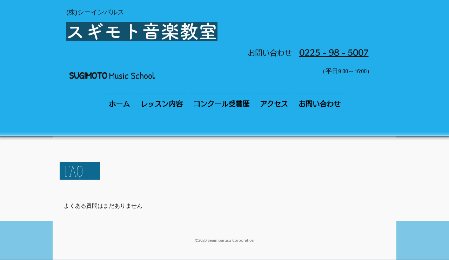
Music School (112, 75)
